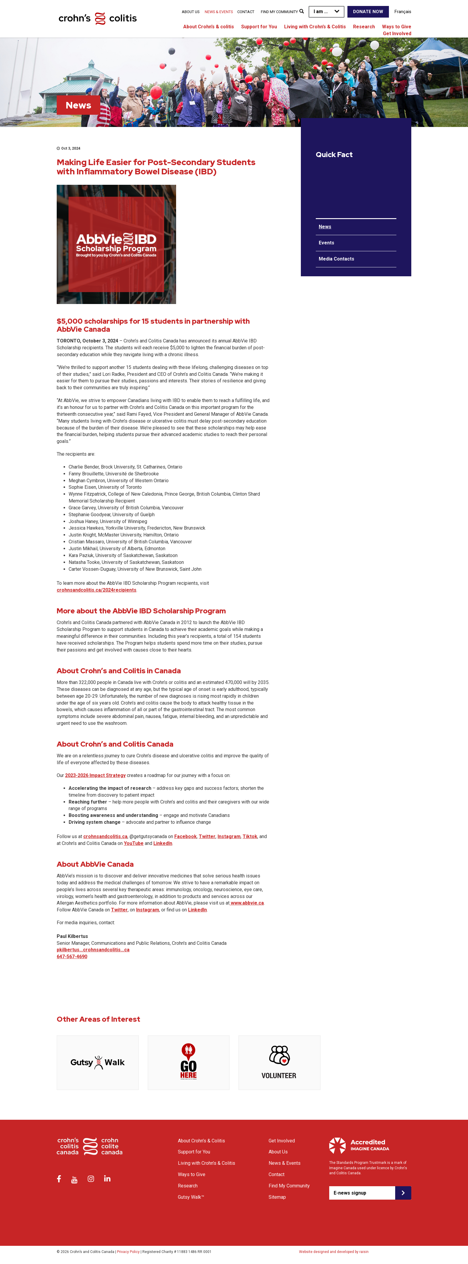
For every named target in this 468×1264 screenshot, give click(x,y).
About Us (190, 12)
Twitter (207, 836)
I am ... (321, 11)
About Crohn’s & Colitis (201, 1141)
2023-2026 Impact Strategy (95, 775)
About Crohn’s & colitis (208, 27)
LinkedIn (162, 843)
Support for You (259, 27)
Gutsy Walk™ (191, 1197)
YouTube (134, 843)
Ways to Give (396, 27)
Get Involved (397, 33)
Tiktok (250, 836)
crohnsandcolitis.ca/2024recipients (96, 590)
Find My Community (279, 12)
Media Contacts (336, 259)
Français (403, 11)
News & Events (219, 12)
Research (364, 27)
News (325, 226)
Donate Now (368, 11)
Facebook (185, 836)
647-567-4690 (72, 956)
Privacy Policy (128, 1252)
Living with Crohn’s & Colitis (315, 27)
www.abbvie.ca (247, 903)
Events (326, 243)
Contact (245, 12)
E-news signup (350, 1193)
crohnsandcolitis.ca (105, 836)
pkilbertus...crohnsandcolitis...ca (93, 950)
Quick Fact (334, 155)
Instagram (229, 836)
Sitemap (277, 1197)
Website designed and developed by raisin (334, 1252)
